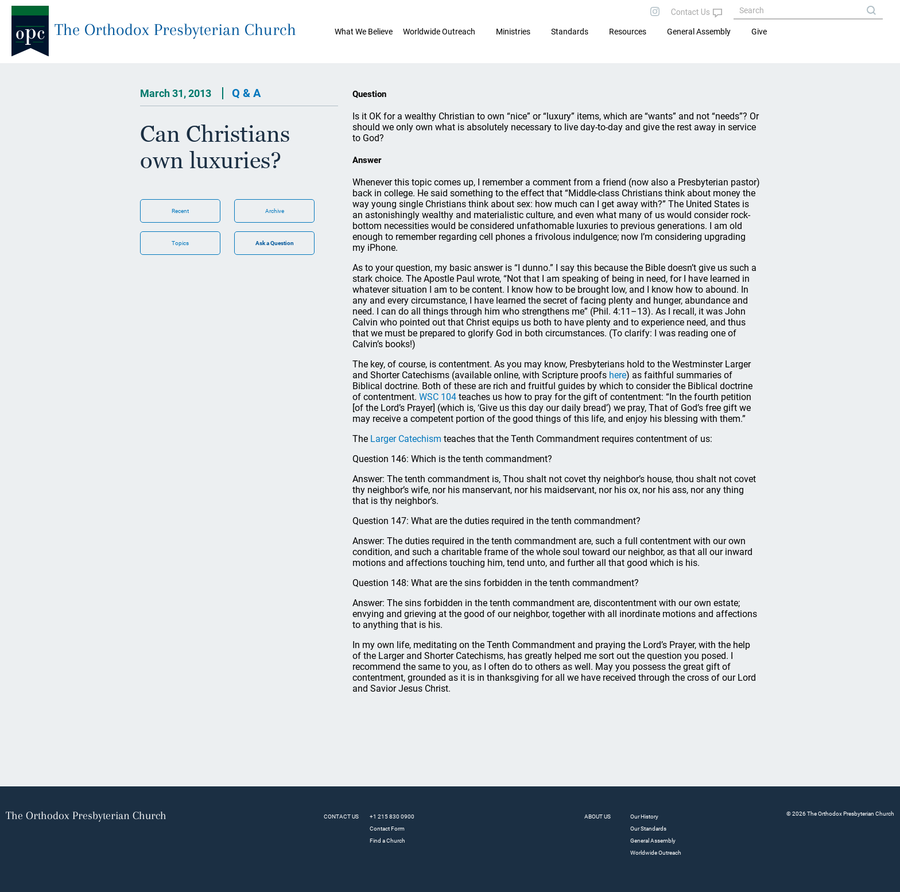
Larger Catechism (405, 438)
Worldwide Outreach (655, 853)
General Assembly (699, 31)
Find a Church (387, 840)
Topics (180, 243)
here (617, 375)
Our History (644, 816)
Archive (274, 211)
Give (759, 31)
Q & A (246, 93)
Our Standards (648, 828)
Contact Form (387, 828)
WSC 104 (437, 396)
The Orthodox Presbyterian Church (175, 29)
